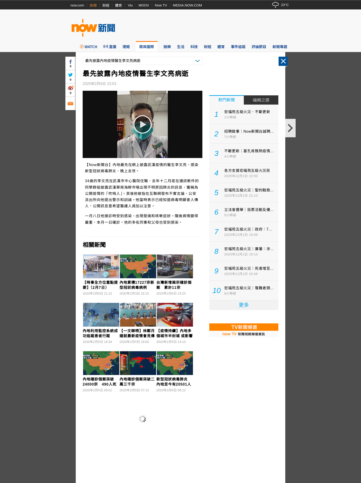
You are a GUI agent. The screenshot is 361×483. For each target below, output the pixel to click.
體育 (118, 5)
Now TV (161, 5)
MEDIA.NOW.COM (187, 5)
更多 (244, 305)
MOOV (144, 5)
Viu (130, 5)
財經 (105, 5)
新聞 (93, 5)
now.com (77, 5)
